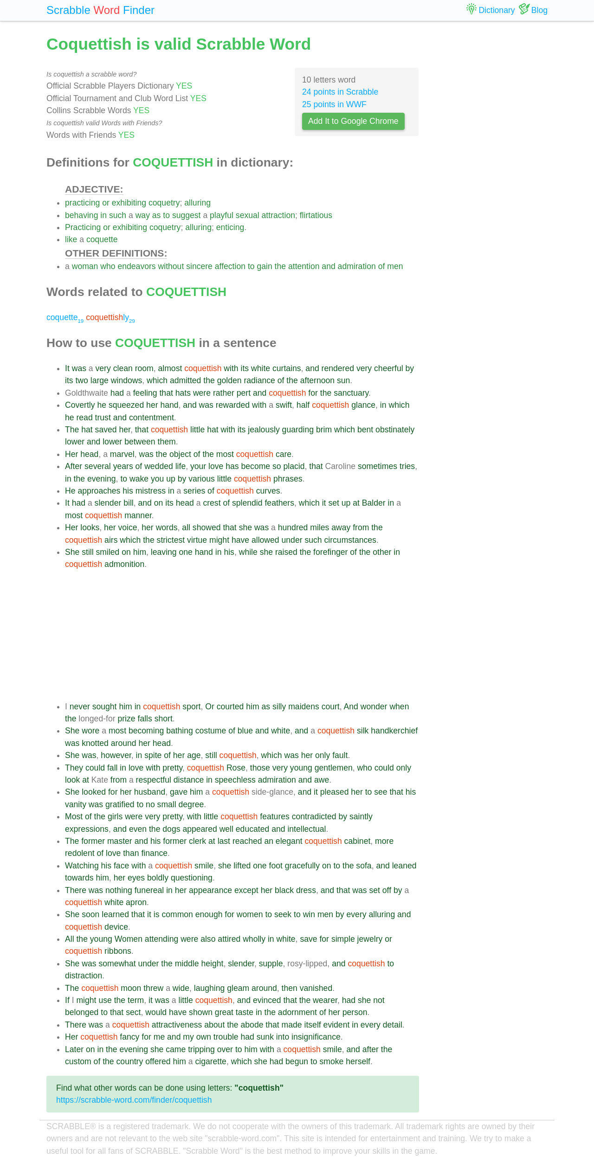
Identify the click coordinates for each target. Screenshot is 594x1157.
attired (229, 939)
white (260, 368)
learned (115, 914)
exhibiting (129, 202)
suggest (186, 215)
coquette (102, 239)
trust (103, 417)
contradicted (314, 816)
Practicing (83, 227)
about (214, 1024)
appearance (210, 890)
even (138, 829)
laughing (209, 988)
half (303, 405)
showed (207, 527)
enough (209, 914)
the (280, 266)
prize (126, 718)
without (171, 266)
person (355, 1012)
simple (343, 939)
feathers (279, 503)
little (197, 429)
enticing (230, 227)
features (275, 816)
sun (343, 380)
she (245, 527)
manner (138, 515)
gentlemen (334, 767)
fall (112, 767)
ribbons (117, 951)
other (382, 552)
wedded (158, 466)
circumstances (350, 540)
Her (71, 454)
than (131, 853)
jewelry (370, 939)
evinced (267, 1000)
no (150, 804)
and (328, 266)
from (361, 527)
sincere (199, 266)
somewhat (117, 963)
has (232, 466)
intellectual (306, 829)
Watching (82, 865)
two (81, 380)
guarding (298, 429)
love (215, 466)
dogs (171, 829)
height (212, 963)
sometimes (377, 466)
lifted (242, 865)
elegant (289, 841)
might (219, 540)
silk (362, 730)
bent (365, 429)
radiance (259, 380)
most (225, 454)
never (80, 706)
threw (153, 988)
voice (127, 527)
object (180, 454)
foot (276, 865)
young (301, 767)
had (117, 393)
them (167, 441)
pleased (334, 792)
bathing (179, 730)
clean (123, 368)
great (224, 1012)
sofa (363, 865)
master (119, 841)
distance (189, 779)
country (129, 1061)
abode (252, 1024)
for (313, 393)
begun (296, 1061)
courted (230, 706)
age (193, 755)
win (309, 914)
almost (170, 368)
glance (363, 405)
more (384, 841)
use (104, 1000)
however (116, 755)
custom (78, 1061)
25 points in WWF (334, 104)
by (410, 368)
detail (392, 1024)
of (381, 266)
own (203, 1036)
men (395, 266)
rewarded (233, 405)
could (95, 767)
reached (247, 841)
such (117, 215)
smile (203, 865)
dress (306, 890)
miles (319, 527)
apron (136, 902)
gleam (238, 988)
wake (138, 478)
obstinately (394, 429)
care (283, 454)
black (284, 890)
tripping (201, 1049)
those (260, 767)
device (116, 927)
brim (324, 429)
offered (157, 1061)
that (166, 393)
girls (115, 816)
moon (131, 988)
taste (244, 1012)
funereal (149, 890)
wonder (374, 706)
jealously (263, 429)
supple (271, 963)
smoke (331, 1061)
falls (145, 718)
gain (264, 266)
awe (321, 779)
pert (244, 393)
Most (74, 816)
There (75, 890)
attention (304, 266)
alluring (197, 202)
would (156, 1012)
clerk (197, 841)
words (167, 527)
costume (210, 730)
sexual (247, 215)
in (103, 215)
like (71, 239)
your (198, 466)
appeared (199, 829)
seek (282, 914)
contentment (151, 417)
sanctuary (351, 393)
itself (312, 1024)
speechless (235, 779)
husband (150, 792)
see (380, 792)
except (246, 890)
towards (79, 877)
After (73, 466)
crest (211, 503)
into (282, 1036)
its (245, 368)
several (97, 466)
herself (358, 1061)
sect (133, 1012)
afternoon (317, 380)
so (276, 466)
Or (209, 706)
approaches (98, 490)
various (201, 478)
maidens (303, 706)
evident (336, 1024)
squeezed (126, 405)
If (67, 1000)
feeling (145, 393)
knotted (95, 743)
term (136, 1000)
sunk (265, 1036)
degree (191, 804)
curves (268, 490)
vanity (75, 804)
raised (286, 552)
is (157, 914)
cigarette (210, 1061)
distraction (83, 975)
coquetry (164, 202)
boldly (157, 877)
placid (294, 466)
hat (86, 429)
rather (223, 393)
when (399, 706)
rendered (338, 368)
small (166, 804)
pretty (172, 767)
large (99, 380)
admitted (185, 380)
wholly (254, 939)
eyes (136, 877)
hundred (293, 527)
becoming (146, 730)
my (188, 1036)
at (356, 503)
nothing (118, 890)
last (224, 841)
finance (154, 853)
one (186, 552)
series (194, 490)
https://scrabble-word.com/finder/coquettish (134, 1100)
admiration (357, 266)
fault (340, 755)
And (351, 706)
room (144, 368)
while (248, 552)
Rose (235, 767)
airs (110, 540)
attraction (278, 215)
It (67, 368)
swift (284, 405)
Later (74, 1049)
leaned (404, 865)
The (72, 429)
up (170, 478)
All (69, 939)
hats (183, 393)
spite (152, 755)
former (93, 841)
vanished (316, 988)
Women (128, 939)
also (207, 939)
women (250, 914)
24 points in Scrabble (340, 91)
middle (187, 963)
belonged (81, 1012)
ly (110, 317)
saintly (361, 816)
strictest (171, 540)
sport (191, 706)
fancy (129, 1036)
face (121, 865)
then (289, 988)
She (72, 552)
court (331, 706)
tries (407, 466)
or (106, 202)
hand (169, 405)
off (386, 890)
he (101, 405)
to (166, 215)
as (156, 215)
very (103, 368)
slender (108, 503)
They (74, 767)
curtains (286, 368)
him (139, 552)
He (70, 490)
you (157, 478)
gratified (120, 804)
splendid (247, 503)
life (180, 466)
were (202, 393)
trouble (226, 1036)
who (107, 266)
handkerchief (394, 730)
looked (94, 792)
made (292, 1024)
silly (279, 706)
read (84, 417)
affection (230, 266)
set (333, 503)
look (72, 779)
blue (245, 730)
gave (178, 792)
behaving (81, 215)
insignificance (316, 1036)
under (292, 540)
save (308, 939)
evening (101, 478)
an (268, 841)
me (159, 1036)
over (225, 1049)
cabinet (357, 841)
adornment (297, 1012)
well (226, 829)
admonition (124, 564)
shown (201, 1012)
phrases (288, 478)
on (158, 503)
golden (229, 380)
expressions (87, 829)
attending (161, 939)
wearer (325, 1000)
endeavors (136, 266)
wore (90, 730)
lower (74, 441)
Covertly (80, 405)
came (176, 1049)
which (157, 380)
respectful (153, 779)
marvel (122, 454)
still (87, 552)
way (143, 215)
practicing (82, 202)
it (324, 503)
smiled (108, 552)
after (370, 1049)
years (123, 466)
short (164, 718)
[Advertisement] (242, 636)
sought (104, 706)
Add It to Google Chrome (353, 121)
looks (89, 527)
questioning (192, 877)
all (186, 527)
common (177, 914)
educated (252, 829)
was (79, 368)
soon (90, 914)
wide (181, 988)
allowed (265, 540)
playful (221, 215)
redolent (80, 853)
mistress (151, 490)
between (139, 441)
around (123, 743)
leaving (164, 552)
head (89, 454)
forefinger (330, 552)
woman (85, 266)
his (128, 490)
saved (106, 429)
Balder (374, 503)
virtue (197, 540)
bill (128, 503)
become (256, 466)
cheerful (388, 368)
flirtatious (316, 215)
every (357, 914)
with (231, 368)
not (378, 1000)
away (340, 527)
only (322, 755)
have (240, 540)
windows (126, 380)
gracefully (302, 865)
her (152, 405)
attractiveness (177, 1024)
